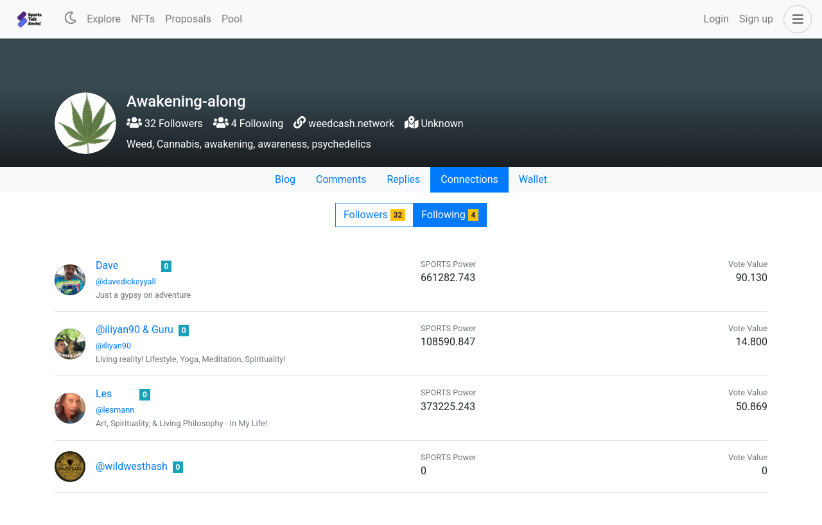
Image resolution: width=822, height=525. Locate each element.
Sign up (756, 19)
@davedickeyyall (126, 281)
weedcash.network (351, 123)
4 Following (248, 123)
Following (449, 215)
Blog (285, 179)
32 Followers (165, 123)
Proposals (188, 19)
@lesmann (115, 410)
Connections (469, 179)
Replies (403, 179)
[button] (795, 19)
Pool (232, 19)
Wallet (533, 179)
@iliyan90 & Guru (134, 329)
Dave (107, 265)
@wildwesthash (132, 466)
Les (104, 394)
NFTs (143, 19)
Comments (341, 179)
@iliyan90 (113, 345)
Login (716, 19)
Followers (374, 215)
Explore (104, 19)
